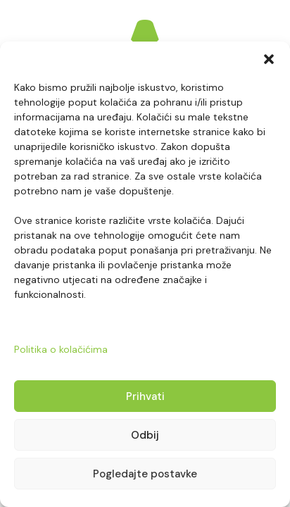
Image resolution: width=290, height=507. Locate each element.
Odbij (145, 435)
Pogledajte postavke (145, 474)
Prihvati (145, 396)
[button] (269, 59)
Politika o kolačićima (61, 349)
